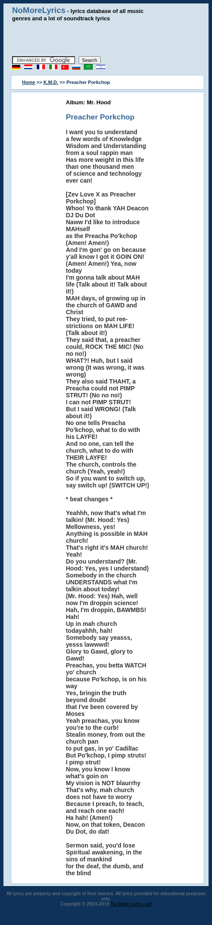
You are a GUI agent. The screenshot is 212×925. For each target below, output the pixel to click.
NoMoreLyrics (39, 10)
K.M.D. (51, 82)
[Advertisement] (111, 39)
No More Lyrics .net (131, 903)
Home (28, 82)
